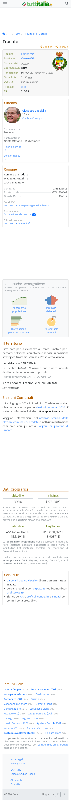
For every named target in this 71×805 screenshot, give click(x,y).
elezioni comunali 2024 (50, 407)
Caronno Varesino (40, 728)
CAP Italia (15, 769)
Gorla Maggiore (15, 708)
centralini (43, 596)
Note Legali (16, 759)
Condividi (62, 46)
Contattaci (16, 784)
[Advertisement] (35, 643)
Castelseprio (46, 694)
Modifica (46, 46)
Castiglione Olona (42, 708)
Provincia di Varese (36, 34)
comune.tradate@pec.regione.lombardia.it (27, 205)
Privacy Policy (18, 763)
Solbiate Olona (56, 732)
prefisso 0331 (15, 592)
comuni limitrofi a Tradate (53, 744)
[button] (66, 4)
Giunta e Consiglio (32, 118)
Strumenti (16, 780)
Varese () (28, 58)
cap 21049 (40, 588)
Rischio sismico (12, 146)
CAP (22, 596)
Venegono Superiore (18, 703)
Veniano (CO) (14, 728)
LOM (17, 34)
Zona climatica (12, 155)
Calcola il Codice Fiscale (22, 580)
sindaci (56, 596)
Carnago (11, 718)
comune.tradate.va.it (15, 223)
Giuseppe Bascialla (34, 110)
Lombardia (27, 54)
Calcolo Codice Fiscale (23, 773)
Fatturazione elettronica (20, 214)
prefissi (31, 596)
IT (10, 34)
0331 (24, 87)
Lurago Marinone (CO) (43, 713)
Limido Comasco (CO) (19, 723)
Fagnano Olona (33, 718)
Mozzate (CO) (14, 713)
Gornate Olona (47, 703)
